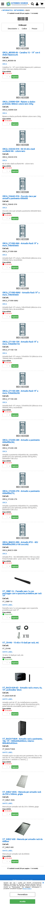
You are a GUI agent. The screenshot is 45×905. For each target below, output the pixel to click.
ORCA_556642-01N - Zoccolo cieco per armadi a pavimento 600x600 (19, 197)
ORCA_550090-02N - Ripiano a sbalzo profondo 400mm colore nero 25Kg (18, 103)
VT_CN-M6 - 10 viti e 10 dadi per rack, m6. (20, 643)
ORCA (4, 64)
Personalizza (22, 895)
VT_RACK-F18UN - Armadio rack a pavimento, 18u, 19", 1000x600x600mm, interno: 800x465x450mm (22, 741)
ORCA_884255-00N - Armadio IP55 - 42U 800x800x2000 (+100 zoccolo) (20, 543)
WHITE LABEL (7, 605)
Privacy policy (27, 888)
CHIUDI (43, 882)
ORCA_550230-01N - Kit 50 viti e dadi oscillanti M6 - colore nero (18, 150)
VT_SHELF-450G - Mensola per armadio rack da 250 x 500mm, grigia (21, 793)
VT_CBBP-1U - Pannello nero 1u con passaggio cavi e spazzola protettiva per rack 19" (22, 593)
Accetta (22, 901)
